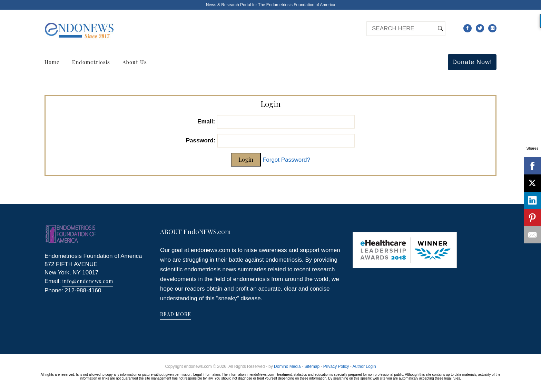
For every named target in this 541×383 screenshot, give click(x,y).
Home (52, 62)
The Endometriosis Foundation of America (296, 4)
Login (245, 159)
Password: (201, 140)
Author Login (364, 366)
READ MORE (175, 314)
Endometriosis (91, 62)
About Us (134, 62)
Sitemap (311, 366)
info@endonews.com (87, 281)
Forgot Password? (286, 160)
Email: (206, 121)
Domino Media (287, 366)
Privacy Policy (336, 366)
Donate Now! (472, 62)
